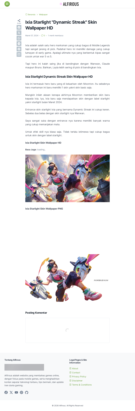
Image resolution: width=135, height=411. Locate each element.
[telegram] (19, 43)
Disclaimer (76, 380)
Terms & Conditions (80, 384)
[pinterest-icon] (21, 392)
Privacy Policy (77, 376)
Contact (74, 372)
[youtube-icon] (16, 392)
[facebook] (19, 27)
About (73, 368)
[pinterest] (19, 49)
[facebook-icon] (6, 392)
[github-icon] (26, 392)
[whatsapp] (19, 38)
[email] (19, 54)
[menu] (7, 4)
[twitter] (19, 32)
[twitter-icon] (11, 392)
